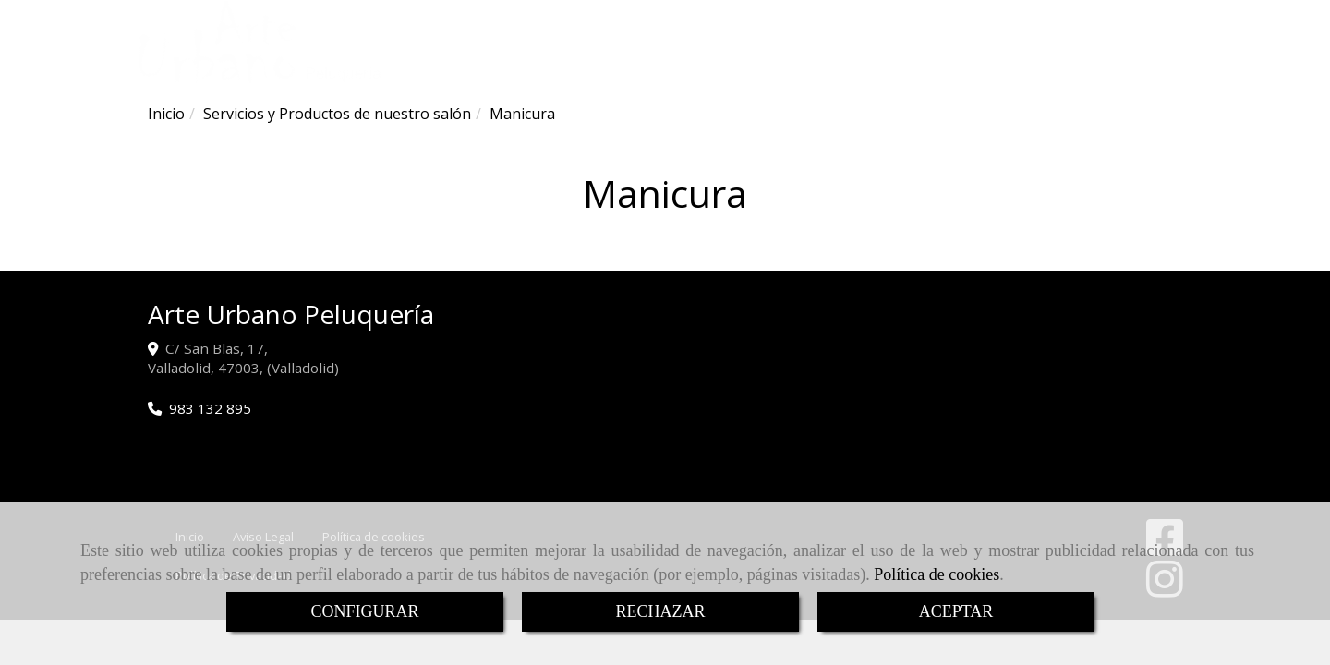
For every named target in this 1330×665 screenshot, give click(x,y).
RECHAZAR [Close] (660, 611)
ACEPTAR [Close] (956, 611)
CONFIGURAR (364, 611)
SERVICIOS (637, 60)
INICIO (453, 60)
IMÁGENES (839, 60)
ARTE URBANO (537, 60)
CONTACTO (933, 60)
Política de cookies (936, 574)
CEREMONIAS (740, 60)
